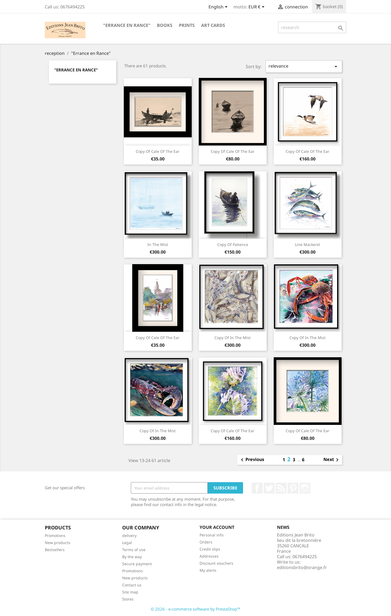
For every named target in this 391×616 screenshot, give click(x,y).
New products (57, 542)
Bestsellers (55, 549)
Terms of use (134, 549)
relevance (304, 66)
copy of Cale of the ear (157, 151)
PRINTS (187, 25)
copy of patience (232, 244)
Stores (128, 599)
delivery (129, 535)
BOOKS (164, 25)
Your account (217, 527)
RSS (281, 488)
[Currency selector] (257, 7)
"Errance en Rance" (126, 25)
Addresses (209, 556)
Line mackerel (307, 244)
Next (331, 460)
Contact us (131, 584)
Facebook (257, 488)
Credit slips (210, 549)
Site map (130, 592)
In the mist (157, 244)
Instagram (304, 488)
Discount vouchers (216, 563)
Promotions (55, 535)
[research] (312, 27)
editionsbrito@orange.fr (302, 567)
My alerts (208, 570)
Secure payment (137, 563)
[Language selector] (219, 7)
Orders (206, 542)
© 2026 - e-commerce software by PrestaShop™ (195, 609)
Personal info (211, 535)
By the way (132, 556)
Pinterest (293, 488)
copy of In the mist (233, 337)
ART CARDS (213, 25)
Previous (251, 460)
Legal (127, 542)
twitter (269, 488)
